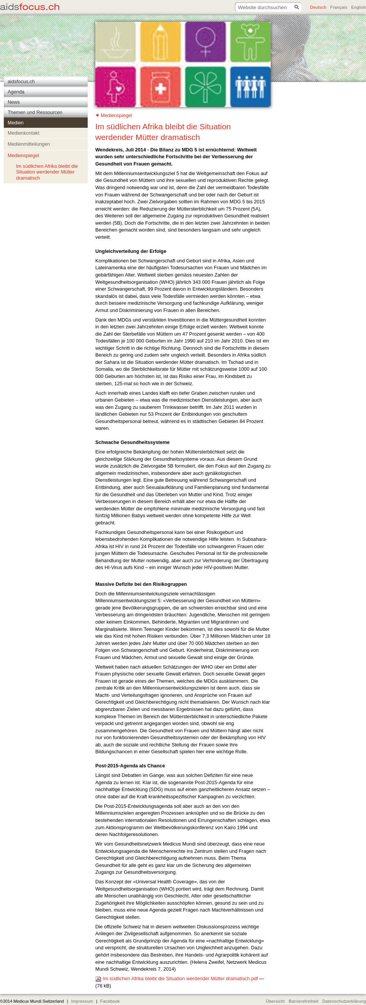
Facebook (110, 1001)
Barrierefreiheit (303, 1001)
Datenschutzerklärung (344, 1001)
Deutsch (318, 7)
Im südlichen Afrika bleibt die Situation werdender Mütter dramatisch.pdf (177, 978)
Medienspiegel (116, 115)
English (358, 7)
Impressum (82, 1001)
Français (338, 7)
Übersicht (275, 1001)
